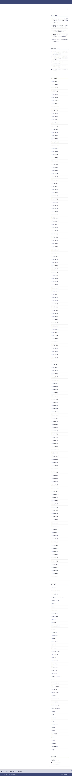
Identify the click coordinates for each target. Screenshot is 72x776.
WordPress (55, 641)
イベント (55, 648)
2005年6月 (55, 545)
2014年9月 (55, 227)
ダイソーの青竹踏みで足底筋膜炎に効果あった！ (60, 40)
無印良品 (55, 733)
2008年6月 (55, 430)
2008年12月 (55, 411)
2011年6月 (55, 345)
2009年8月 (55, 389)
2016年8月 (55, 154)
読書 (54, 740)
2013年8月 (55, 262)
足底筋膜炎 (55, 746)
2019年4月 (55, 87)
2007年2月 (55, 481)
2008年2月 (55, 443)
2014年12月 (55, 218)
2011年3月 (55, 354)
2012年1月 (55, 322)
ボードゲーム (56, 705)
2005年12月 (55, 526)
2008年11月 (55, 415)
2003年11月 (55, 567)
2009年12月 (55, 380)
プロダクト (55, 702)
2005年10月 (55, 532)
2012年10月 (55, 294)
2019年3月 (55, 91)
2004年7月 (55, 554)
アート (54, 644)
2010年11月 (55, 364)
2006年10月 (55, 494)
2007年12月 (55, 449)
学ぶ (54, 714)
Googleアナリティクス (58, 597)
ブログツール (56, 698)
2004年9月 (55, 551)
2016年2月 (55, 173)
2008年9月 (55, 421)
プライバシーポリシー (6, 774)
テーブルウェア (56, 686)
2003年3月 (55, 573)
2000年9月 (55, 576)
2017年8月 (55, 129)
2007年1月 (55, 484)
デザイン (55, 689)
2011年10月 (55, 332)
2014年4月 (55, 243)
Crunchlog (5, 2)
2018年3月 (55, 113)
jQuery (54, 619)
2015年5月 (55, 202)
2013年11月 (55, 253)
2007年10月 (55, 456)
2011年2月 (55, 357)
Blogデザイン (7, 61)
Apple (54, 587)
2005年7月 (55, 542)
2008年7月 (55, 427)
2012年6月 (55, 307)
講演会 (54, 743)
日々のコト (55, 724)
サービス (55, 670)
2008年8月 (55, 424)
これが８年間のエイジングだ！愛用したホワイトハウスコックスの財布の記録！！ (60, 20)
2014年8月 (55, 230)
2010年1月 (55, 376)
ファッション (56, 692)
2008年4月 (55, 437)
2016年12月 (55, 141)
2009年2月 (55, 405)
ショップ (55, 673)
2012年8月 (55, 300)
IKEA (54, 603)
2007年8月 (55, 462)
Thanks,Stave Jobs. (57, 65)
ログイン (54, 759)
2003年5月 (55, 570)
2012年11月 (55, 291)
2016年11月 (55, 145)
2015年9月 (55, 189)
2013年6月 (55, 268)
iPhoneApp (55, 613)
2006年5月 (55, 510)
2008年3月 (55, 440)
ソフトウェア (56, 683)
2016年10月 (55, 148)
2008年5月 (55, 434)
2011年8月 (55, 338)
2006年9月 (55, 497)
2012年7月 (55, 303)
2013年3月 (55, 278)
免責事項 (13, 774)
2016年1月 (55, 176)
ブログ (54, 695)
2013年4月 (55, 275)
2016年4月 (55, 167)
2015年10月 (55, 186)
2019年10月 (55, 81)
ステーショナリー (57, 676)
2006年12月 (55, 488)
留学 (54, 737)
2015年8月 (55, 192)
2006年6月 (55, 507)
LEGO (54, 622)
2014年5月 (55, 240)
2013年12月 (55, 249)
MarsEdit (55, 635)
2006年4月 (55, 513)
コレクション (56, 664)
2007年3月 (55, 478)
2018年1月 (55, 116)
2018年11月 (55, 103)
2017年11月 (55, 122)
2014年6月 (55, 237)
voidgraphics (55, 54)
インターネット (56, 651)
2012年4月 (55, 313)
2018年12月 (55, 100)
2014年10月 (55, 224)
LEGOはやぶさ (56, 625)
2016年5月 (55, 164)
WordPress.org (56, 764)
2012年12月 (55, 288)
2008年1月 (55, 446)
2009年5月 (55, 399)
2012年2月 (55, 319)
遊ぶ (54, 749)
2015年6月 (55, 199)
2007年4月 (55, 475)
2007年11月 (55, 453)
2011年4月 (55, 351)
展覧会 (54, 718)
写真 (54, 711)
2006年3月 (55, 516)
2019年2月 (55, 94)
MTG (54, 638)
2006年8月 (55, 500)
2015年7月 (55, 195)
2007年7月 (55, 465)
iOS (54, 606)
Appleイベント (56, 590)
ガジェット (55, 654)
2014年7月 (55, 234)
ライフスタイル (56, 708)
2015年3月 (55, 208)
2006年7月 (55, 503)
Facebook (55, 594)
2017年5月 (55, 132)
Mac (54, 629)
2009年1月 (55, 408)
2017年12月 (55, 119)
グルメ (54, 657)
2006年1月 (55, 523)
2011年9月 (55, 335)
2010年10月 (55, 367)
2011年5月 (55, 348)
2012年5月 (55, 310)
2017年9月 (55, 126)
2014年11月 (55, 221)
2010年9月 (55, 370)
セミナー (55, 679)
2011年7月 (55, 341)
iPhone (54, 610)
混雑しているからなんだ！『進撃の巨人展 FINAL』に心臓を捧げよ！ (60, 26)
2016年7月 (55, 157)
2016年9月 (55, 151)
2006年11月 (55, 491)
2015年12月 (55, 180)
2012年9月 (55, 297)
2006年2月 (55, 519)
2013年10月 (55, 256)
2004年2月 (55, 557)
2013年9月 (55, 259)
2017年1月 (55, 138)
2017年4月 (55, 135)
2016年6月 (55, 160)
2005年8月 (55, 538)
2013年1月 (55, 284)
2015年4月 (55, 205)
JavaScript (55, 616)
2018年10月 (55, 107)
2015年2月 (55, 211)
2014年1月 (55, 246)
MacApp (55, 632)
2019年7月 (55, 84)
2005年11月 (55, 529)
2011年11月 (55, 329)
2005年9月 (55, 535)
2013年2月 (55, 281)
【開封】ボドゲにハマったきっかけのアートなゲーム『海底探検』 (60, 35)
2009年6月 (55, 395)
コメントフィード (56, 762)
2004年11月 (55, 548)
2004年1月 (55, 561)
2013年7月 (55, 265)
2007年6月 (55, 469)
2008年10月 (55, 418)
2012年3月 (55, 316)
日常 (54, 727)
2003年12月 (55, 564)
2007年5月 (55, 472)
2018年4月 (55, 110)
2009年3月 (55, 402)
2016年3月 (55, 170)
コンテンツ (55, 667)
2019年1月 (55, 97)
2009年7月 (55, 392)
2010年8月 (55, 373)
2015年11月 (55, 183)
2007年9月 (55, 459)
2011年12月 (55, 326)
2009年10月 (55, 383)
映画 (54, 730)
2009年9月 (55, 386)
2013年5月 (55, 272)
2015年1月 (55, 214)
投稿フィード (55, 760)
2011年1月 (55, 361)
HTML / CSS (56, 600)
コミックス (55, 660)
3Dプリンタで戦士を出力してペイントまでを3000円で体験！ (60, 31)
